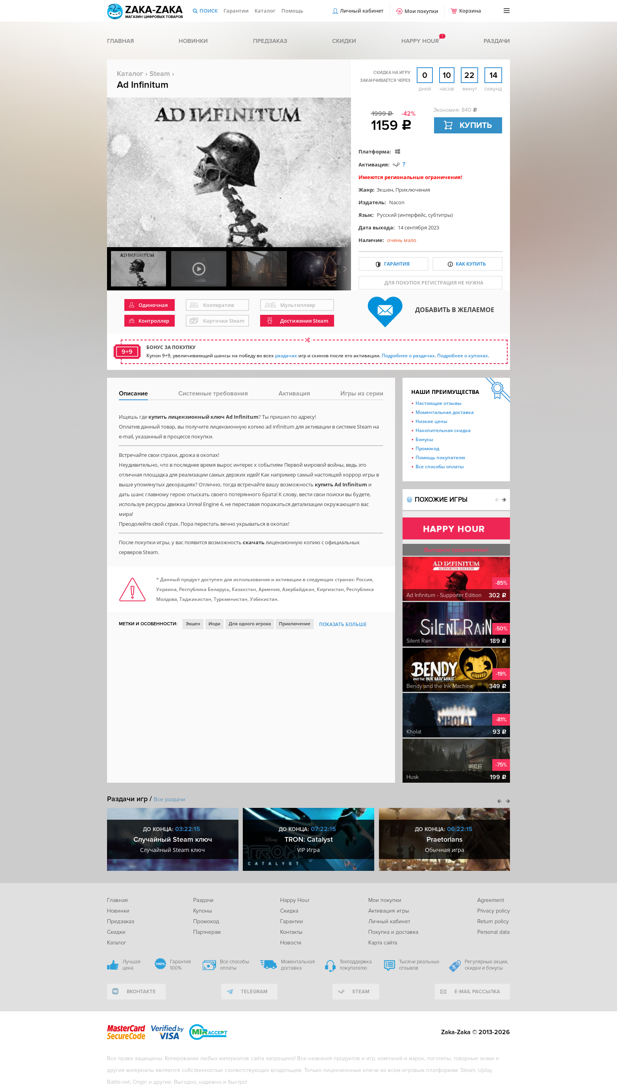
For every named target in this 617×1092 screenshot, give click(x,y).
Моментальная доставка (445, 412)
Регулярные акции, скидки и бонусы (486, 965)
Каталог (265, 10)
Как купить (471, 264)
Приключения (412, 189)
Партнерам (207, 932)
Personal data (493, 932)
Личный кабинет (362, 10)
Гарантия (397, 264)
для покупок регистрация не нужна (433, 282)
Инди (214, 624)
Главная (120, 40)
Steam (160, 73)
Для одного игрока (250, 624)
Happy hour (420, 40)
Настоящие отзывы (439, 403)
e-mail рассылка (477, 992)
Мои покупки (421, 11)
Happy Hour (294, 900)
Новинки (193, 40)
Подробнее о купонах (462, 355)
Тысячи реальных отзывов (419, 965)
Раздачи (497, 40)
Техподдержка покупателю (356, 965)
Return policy (493, 921)
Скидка (289, 910)
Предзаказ (270, 40)
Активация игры (388, 910)
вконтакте (141, 992)
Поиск (209, 10)
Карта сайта (382, 942)
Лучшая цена (131, 965)
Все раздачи (169, 799)
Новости (290, 942)
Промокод (427, 448)
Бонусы (424, 439)
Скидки (344, 40)
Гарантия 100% (180, 965)
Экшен (385, 189)
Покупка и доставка (393, 932)
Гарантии (236, 10)
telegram (254, 992)
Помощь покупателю (440, 457)
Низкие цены (431, 421)
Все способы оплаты (440, 466)
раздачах (286, 355)
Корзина (470, 10)
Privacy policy (493, 910)
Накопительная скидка (443, 430)
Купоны (202, 910)
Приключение (294, 624)
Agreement (490, 900)
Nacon (397, 202)
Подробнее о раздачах (408, 355)
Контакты (291, 932)
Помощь (292, 10)
